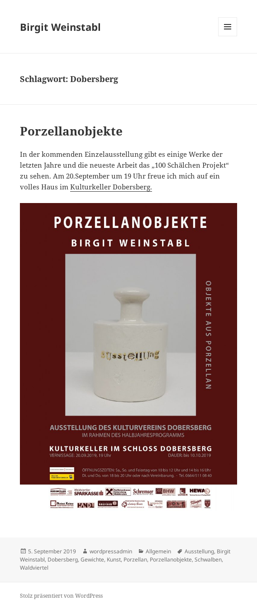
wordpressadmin (111, 551)
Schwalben (208, 559)
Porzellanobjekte (71, 131)
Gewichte (92, 559)
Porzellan (135, 559)
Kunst (114, 559)
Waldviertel (34, 567)
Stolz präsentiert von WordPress (61, 596)
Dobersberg (63, 559)
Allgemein (158, 551)
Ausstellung (199, 551)
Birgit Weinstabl (60, 27)
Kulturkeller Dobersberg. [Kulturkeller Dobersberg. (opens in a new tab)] (111, 186)
